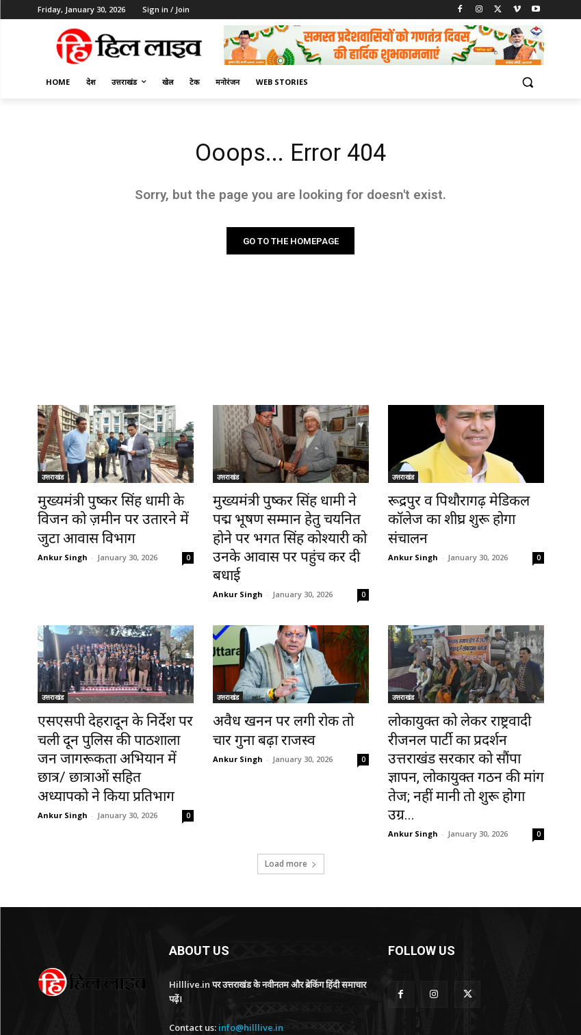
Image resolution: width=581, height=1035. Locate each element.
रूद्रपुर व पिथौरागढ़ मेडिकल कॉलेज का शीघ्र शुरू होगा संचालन (461, 510)
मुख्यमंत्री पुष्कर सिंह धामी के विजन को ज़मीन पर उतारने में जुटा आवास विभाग (109, 518)
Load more (291, 783)
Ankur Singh (63, 550)
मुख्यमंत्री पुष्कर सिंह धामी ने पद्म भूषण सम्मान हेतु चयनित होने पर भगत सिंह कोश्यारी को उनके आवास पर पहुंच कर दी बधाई (286, 525)
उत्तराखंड (53, 480)
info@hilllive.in (250, 946)
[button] (528, 82)
